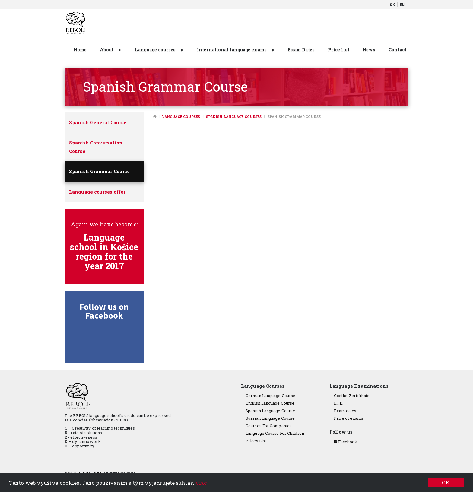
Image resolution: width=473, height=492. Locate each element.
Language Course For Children (275, 433)
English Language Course (270, 403)
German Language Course (270, 395)
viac (201, 482)
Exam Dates (301, 49)
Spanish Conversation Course (95, 147)
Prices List (256, 440)
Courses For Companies (269, 425)
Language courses (181, 116)
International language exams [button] (235, 49)
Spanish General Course (97, 122)
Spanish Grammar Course (99, 171)
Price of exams (348, 418)
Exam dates (345, 410)
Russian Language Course (270, 418)
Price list (338, 49)
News (369, 49)
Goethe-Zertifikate (352, 395)
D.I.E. (339, 403)
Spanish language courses (234, 116)
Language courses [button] (159, 49)
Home (80, 49)
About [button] (110, 49)
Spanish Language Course (270, 410)
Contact (397, 49)
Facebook (345, 441)
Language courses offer (97, 192)
